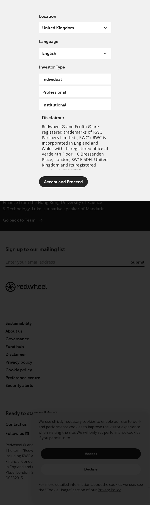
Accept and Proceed (63, 182)
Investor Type (52, 67)
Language (48, 41)
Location (47, 16)
